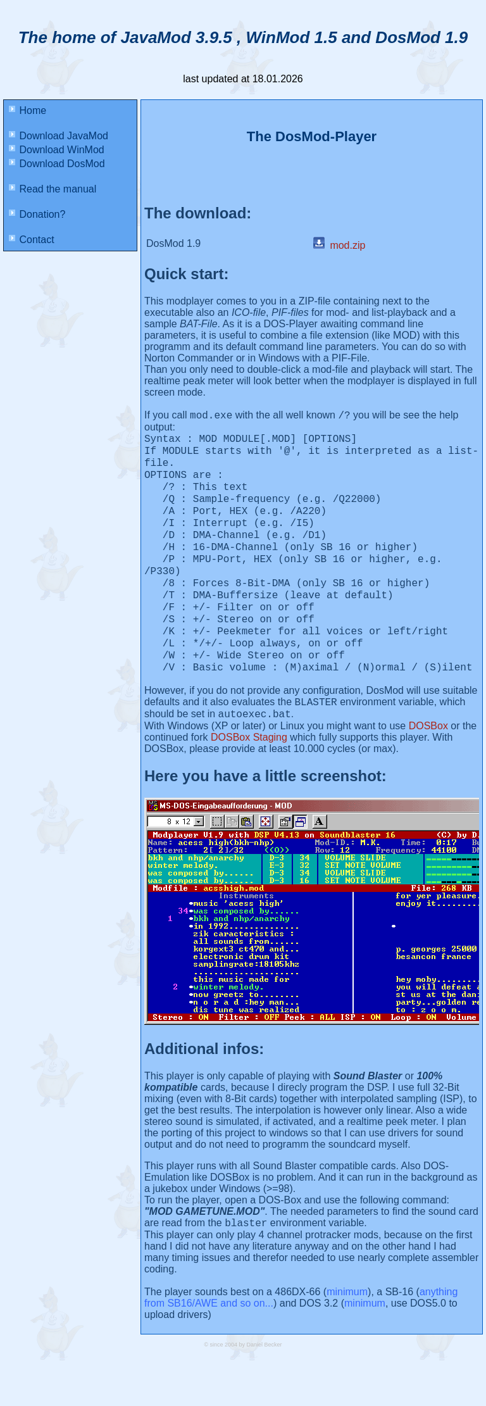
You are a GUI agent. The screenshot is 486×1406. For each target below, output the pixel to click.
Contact (31, 239)
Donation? (37, 214)
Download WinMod (56, 149)
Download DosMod (57, 163)
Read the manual (52, 189)
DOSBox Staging (249, 780)
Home (27, 110)
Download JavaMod (58, 135)
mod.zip (339, 245)
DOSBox (428, 769)
